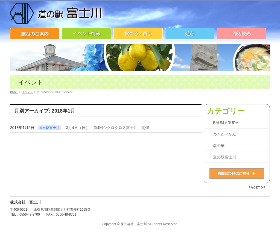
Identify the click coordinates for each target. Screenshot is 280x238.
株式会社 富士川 (134, 224)
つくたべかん (224, 134)
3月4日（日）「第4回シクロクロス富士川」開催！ (109, 127)
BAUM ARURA (225, 123)
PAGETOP (257, 187)
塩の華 (218, 145)
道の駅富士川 (49, 128)
